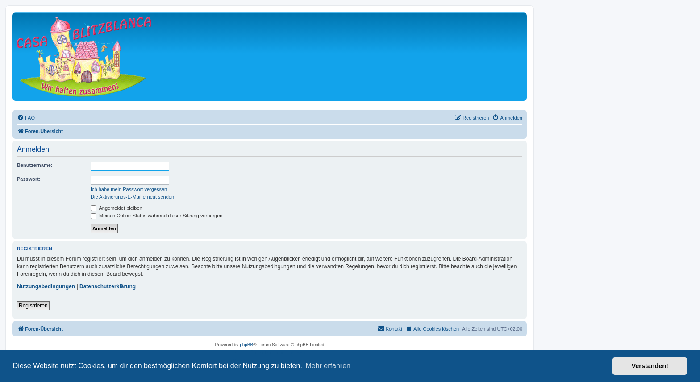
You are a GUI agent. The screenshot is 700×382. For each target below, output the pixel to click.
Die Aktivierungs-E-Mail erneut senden (132, 196)
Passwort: (29, 179)
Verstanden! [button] (650, 366)
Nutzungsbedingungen (46, 286)
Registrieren (33, 306)
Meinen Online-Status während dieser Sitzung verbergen (156, 215)
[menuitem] (26, 117)
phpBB (246, 344)
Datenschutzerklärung (107, 286)
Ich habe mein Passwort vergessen (129, 189)
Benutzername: (34, 165)
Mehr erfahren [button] (327, 366)
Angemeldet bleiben (116, 208)
